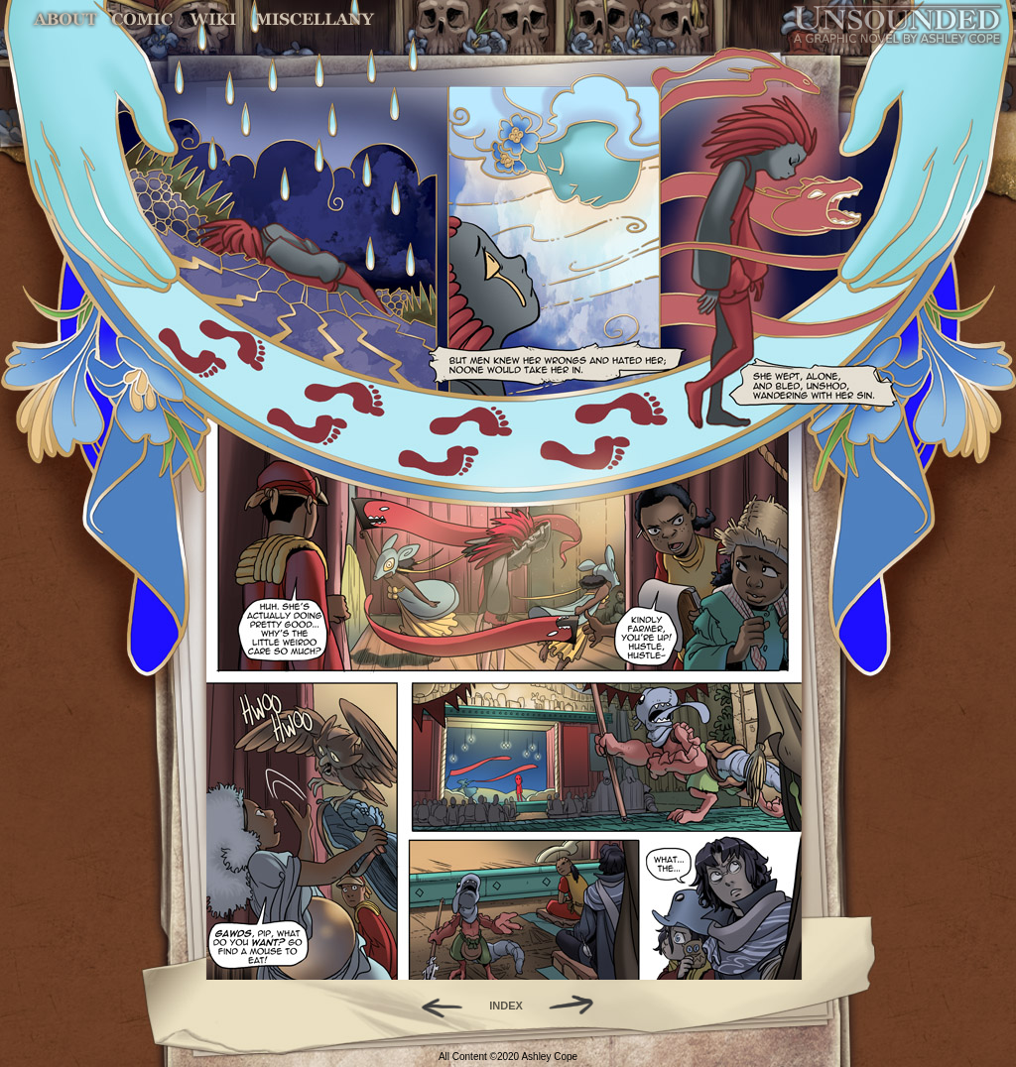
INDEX (506, 1005)
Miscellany (314, 19)
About (67, 19)
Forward (578, 1005)
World (214, 19)
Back (434, 1005)
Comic (142, 19)
